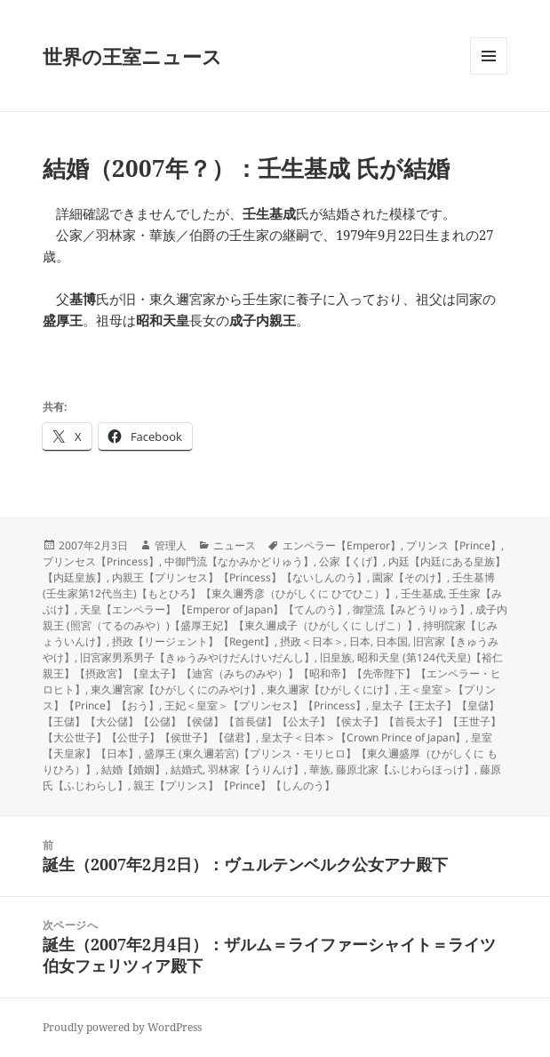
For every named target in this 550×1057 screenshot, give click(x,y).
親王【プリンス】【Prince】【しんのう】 (234, 785)
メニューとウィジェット (489, 74)
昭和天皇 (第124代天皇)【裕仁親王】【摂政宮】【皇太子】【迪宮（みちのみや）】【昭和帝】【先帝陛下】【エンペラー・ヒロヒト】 (273, 673)
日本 (360, 641)
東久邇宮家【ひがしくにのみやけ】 (176, 689)
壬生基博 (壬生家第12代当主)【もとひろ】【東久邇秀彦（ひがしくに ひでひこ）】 (269, 585)
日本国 (392, 641)
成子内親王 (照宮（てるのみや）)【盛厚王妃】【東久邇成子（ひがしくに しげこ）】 (275, 617)
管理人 (171, 545)
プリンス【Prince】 (453, 545)
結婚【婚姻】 (133, 769)
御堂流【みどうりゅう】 (411, 609)
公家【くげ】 (351, 561)
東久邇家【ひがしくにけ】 (331, 689)
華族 (320, 769)
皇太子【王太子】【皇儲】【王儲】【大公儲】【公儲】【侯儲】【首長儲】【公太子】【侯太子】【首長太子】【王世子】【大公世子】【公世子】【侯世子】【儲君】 (272, 721)
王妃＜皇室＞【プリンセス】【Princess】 (265, 705)
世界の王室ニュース (132, 56)
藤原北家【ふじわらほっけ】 (405, 769)
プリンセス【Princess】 (101, 561)
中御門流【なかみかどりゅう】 (239, 561)
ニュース (234, 545)
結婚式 (187, 769)
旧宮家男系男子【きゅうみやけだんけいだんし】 (197, 657)
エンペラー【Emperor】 (342, 545)
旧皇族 (336, 657)
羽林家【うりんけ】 (256, 769)
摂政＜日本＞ (312, 641)
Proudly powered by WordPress (122, 1027)
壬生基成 (422, 593)
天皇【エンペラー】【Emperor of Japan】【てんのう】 (213, 609)
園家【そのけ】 (409, 577)
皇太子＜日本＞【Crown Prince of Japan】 (363, 737)
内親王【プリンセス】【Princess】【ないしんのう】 (239, 577)
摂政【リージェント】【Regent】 (193, 641)
